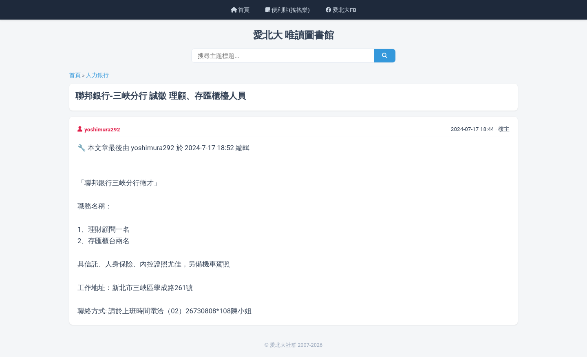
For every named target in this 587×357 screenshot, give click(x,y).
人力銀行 (97, 75)
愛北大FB (341, 10)
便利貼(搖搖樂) (287, 10)
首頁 (240, 10)
